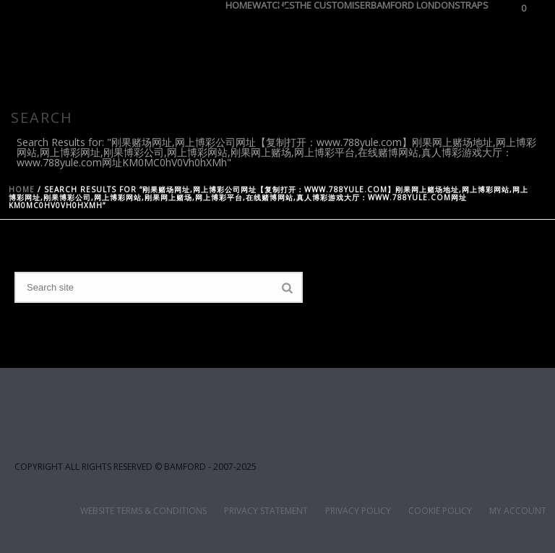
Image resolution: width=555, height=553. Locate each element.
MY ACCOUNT (517, 511)
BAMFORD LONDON (413, 3)
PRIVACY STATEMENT (266, 511)
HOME (238, 3)
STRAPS (472, 3)
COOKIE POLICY (440, 511)
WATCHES (273, 3)
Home (22, 189)
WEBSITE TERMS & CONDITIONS (143, 511)
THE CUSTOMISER (333, 3)
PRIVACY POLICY (358, 511)
